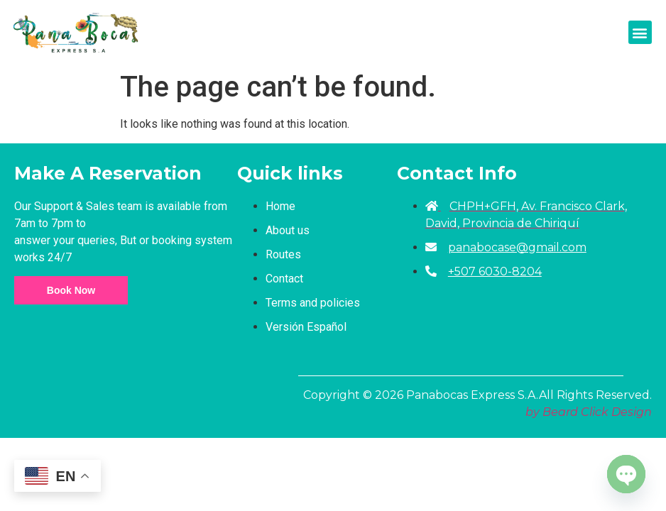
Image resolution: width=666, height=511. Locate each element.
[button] (640, 32)
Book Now (71, 290)
